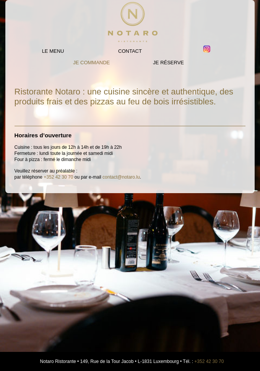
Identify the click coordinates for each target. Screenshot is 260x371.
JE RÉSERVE (168, 62)
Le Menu (53, 51)
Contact (130, 51)
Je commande (91, 62)
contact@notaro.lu (121, 177)
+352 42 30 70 (58, 177)
